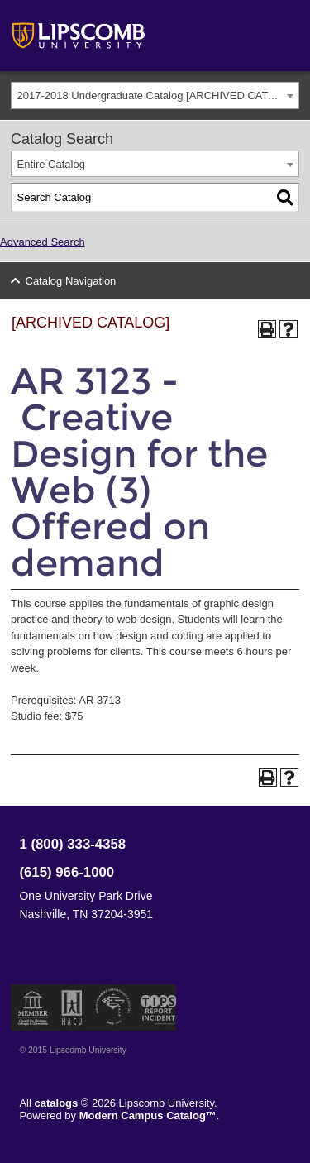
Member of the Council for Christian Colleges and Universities (33, 1007)
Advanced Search (42, 242)
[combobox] (155, 95)
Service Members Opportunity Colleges (113, 1007)
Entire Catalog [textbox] (51, 164)
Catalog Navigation (71, 281)
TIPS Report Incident (157, 1007)
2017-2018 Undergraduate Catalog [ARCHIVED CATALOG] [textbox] (158, 95)
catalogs (57, 1103)
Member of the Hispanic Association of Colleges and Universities (71, 1007)
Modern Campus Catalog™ (148, 1115)
